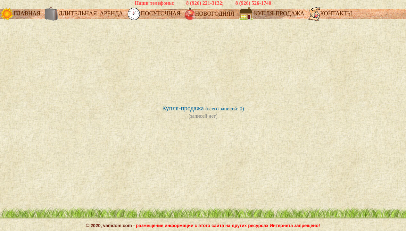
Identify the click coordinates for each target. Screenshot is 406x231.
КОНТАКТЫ (330, 14)
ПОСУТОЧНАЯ (154, 14)
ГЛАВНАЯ (21, 14)
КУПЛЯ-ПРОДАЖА (272, 14)
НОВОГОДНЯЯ (210, 14)
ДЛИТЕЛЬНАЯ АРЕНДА (85, 14)
